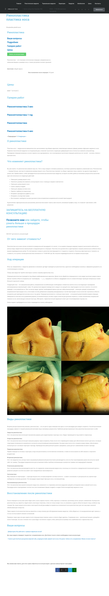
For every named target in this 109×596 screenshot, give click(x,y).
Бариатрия (62, 3)
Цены (90, 3)
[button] (99, 9)
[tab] (54, 531)
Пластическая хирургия (32, 3)
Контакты (98, 3)
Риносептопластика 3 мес (20, 106)
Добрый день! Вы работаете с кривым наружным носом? (25, 531)
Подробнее (12, 42)
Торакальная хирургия (49, 3)
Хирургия (71, 3)
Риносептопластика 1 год (20, 115)
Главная (18, 3)
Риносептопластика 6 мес (20, 131)
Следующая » (22, 136)
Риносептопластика (17, 123)
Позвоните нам (15, 219)
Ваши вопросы (14, 38)
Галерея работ (14, 46)
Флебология (81, 3)
